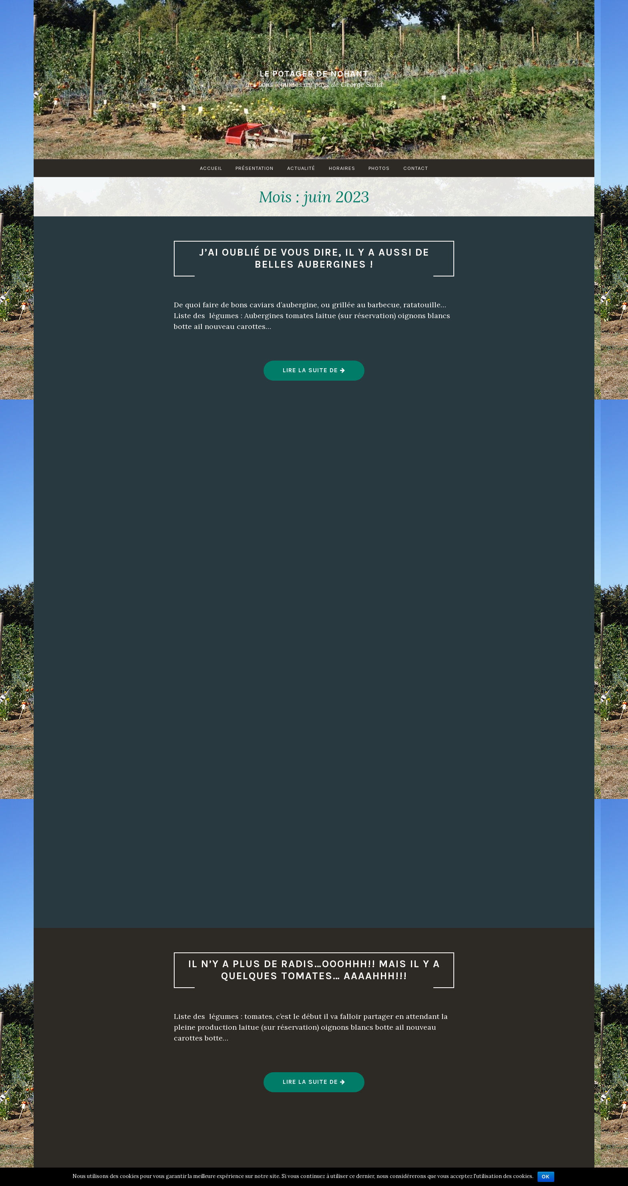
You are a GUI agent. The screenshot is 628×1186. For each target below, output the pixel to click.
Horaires (342, 168)
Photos (379, 168)
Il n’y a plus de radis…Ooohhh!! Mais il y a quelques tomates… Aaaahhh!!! (314, 970)
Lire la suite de (314, 373)
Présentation (254, 168)
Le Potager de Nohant (314, 73)
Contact (416, 168)
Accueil (210, 168)
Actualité (301, 168)
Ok (546, 1177)
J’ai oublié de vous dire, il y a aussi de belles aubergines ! (314, 258)
